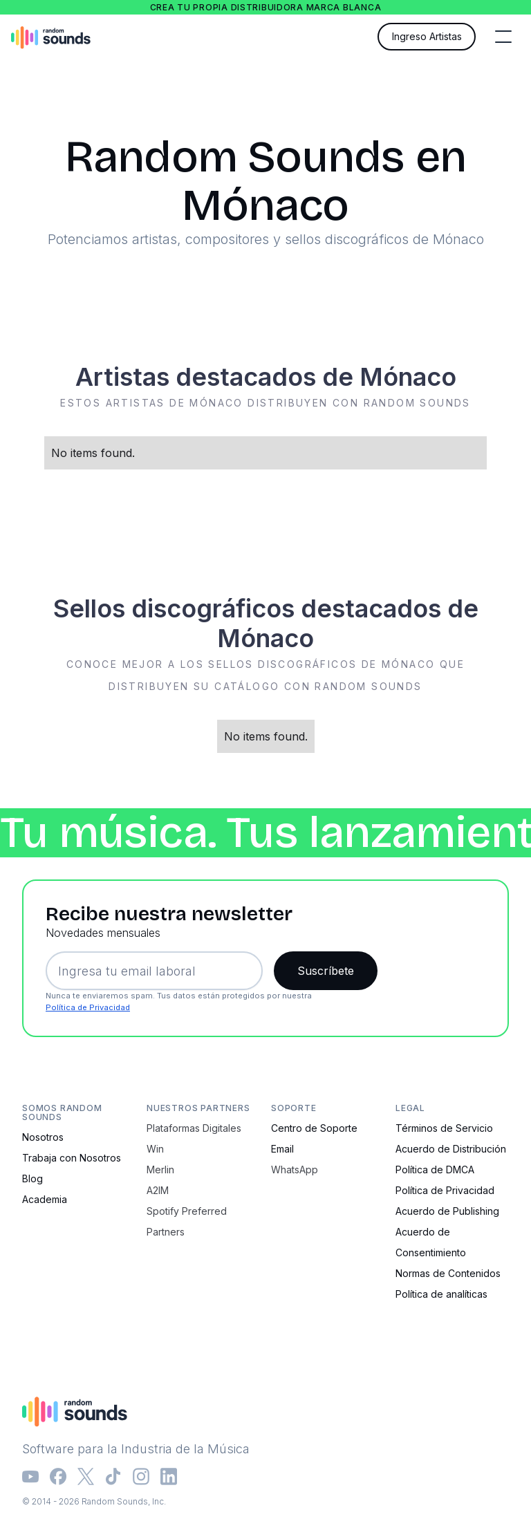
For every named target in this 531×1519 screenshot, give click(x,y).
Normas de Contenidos (448, 1273)
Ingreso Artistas (427, 36)
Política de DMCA (434, 1169)
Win (155, 1149)
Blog (32, 1178)
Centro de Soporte (314, 1128)
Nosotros (43, 1137)
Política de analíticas (441, 1294)
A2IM (158, 1190)
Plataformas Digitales (194, 1128)
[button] (503, 36)
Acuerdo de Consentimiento (430, 1242)
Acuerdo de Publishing (447, 1211)
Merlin (160, 1169)
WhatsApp (294, 1169)
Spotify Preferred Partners (187, 1221)
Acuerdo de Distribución (450, 1149)
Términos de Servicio (444, 1128)
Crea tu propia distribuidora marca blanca (266, 7)
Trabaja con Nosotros (71, 1158)
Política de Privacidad (88, 1007)
